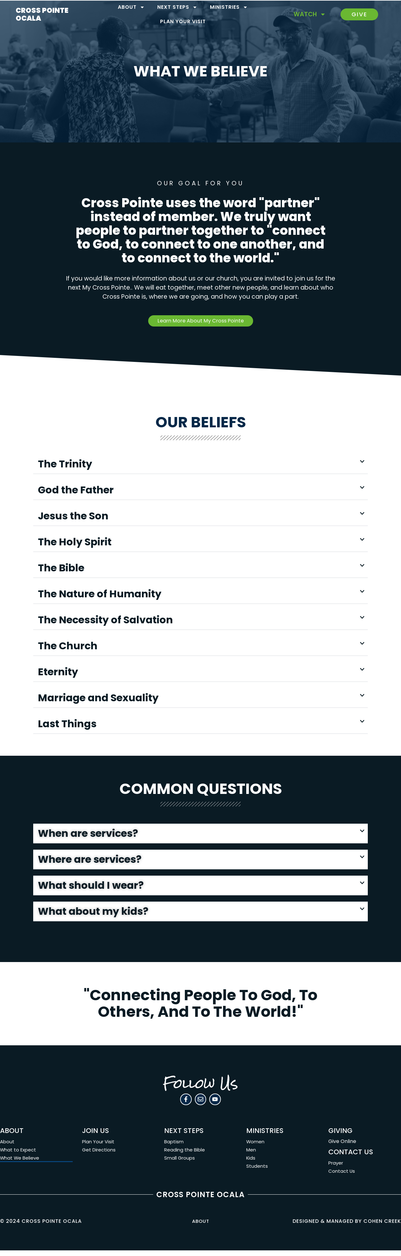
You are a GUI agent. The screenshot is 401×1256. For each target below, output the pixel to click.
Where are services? (90, 861)
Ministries (229, 7)
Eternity (58, 673)
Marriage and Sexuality (98, 699)
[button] (200, 465)
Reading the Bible (185, 1155)
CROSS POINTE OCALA (42, 14)
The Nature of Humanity (99, 595)
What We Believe (21, 1163)
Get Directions (100, 1155)
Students (257, 1171)
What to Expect (19, 1155)
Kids (251, 1163)
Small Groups (180, 1163)
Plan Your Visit (183, 21)
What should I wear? (91, 887)
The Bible (61, 569)
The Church (67, 647)
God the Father (76, 491)
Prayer (336, 1168)
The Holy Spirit (75, 543)
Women (256, 1147)
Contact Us (342, 1176)
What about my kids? (93, 913)
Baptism (174, 1147)
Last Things (67, 725)
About (131, 7)
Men (251, 1155)
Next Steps (177, 7)
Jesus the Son (73, 517)
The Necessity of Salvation (105, 621)
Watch (310, 14)
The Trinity (65, 465)
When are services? (88, 835)
